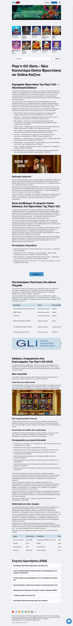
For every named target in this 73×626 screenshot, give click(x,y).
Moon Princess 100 (16, 51)
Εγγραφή (54, 2)
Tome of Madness (24, 36)
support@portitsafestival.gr (19, 622)
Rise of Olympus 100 (45, 36)
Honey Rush (35, 50)
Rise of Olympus (24, 51)
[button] (59, 2)
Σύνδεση (47, 2)
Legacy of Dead (54, 36)
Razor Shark (15, 35)
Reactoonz (35, 35)
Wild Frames (45, 50)
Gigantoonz (55, 50)
